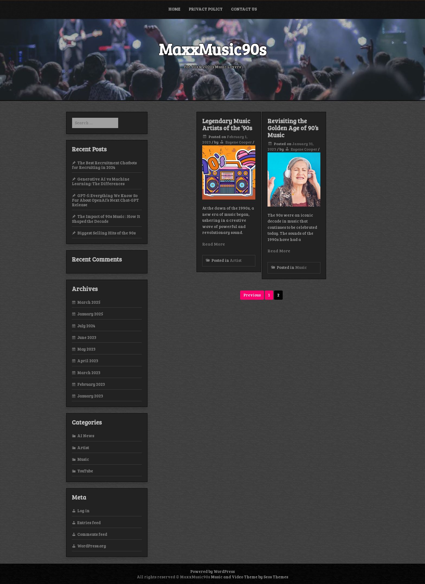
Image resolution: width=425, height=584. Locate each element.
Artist (236, 260)
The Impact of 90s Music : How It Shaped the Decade (106, 219)
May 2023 (86, 349)
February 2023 (91, 384)
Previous (252, 295)
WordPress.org (91, 546)
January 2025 (90, 314)
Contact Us (244, 9)
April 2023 (87, 360)
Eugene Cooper (239, 142)
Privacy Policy (206, 9)
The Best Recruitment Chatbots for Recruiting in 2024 (104, 165)
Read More (213, 244)
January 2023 (90, 396)
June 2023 (86, 337)
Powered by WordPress (212, 571)
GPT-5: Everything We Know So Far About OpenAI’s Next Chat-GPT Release (105, 200)
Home (174, 9)
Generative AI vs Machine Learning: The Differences (100, 181)
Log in (83, 510)
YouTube (85, 471)
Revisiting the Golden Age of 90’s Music (293, 128)
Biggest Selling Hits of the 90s (106, 233)
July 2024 (86, 325)
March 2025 (88, 302)
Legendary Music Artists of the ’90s (227, 124)
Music (301, 267)
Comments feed (92, 534)
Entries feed (89, 522)
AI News (85, 435)
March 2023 (88, 372)
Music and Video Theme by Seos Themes (249, 576)
